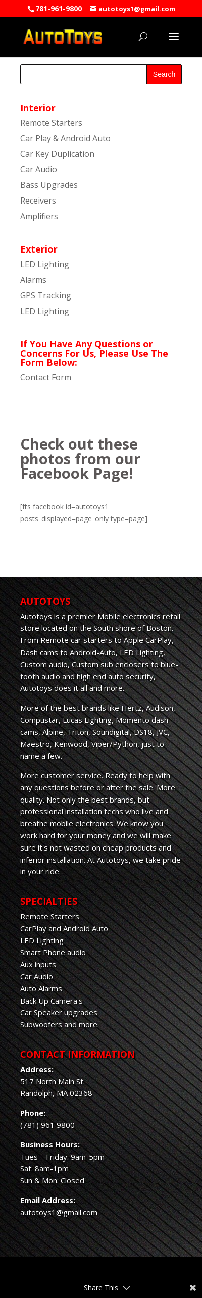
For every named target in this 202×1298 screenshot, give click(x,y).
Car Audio (38, 169)
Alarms (33, 279)
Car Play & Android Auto (65, 138)
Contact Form (45, 377)
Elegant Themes (99, 1272)
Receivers (38, 200)
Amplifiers (39, 216)
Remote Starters (51, 122)
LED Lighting (44, 264)
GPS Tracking (45, 295)
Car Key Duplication (57, 153)
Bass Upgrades (49, 184)
